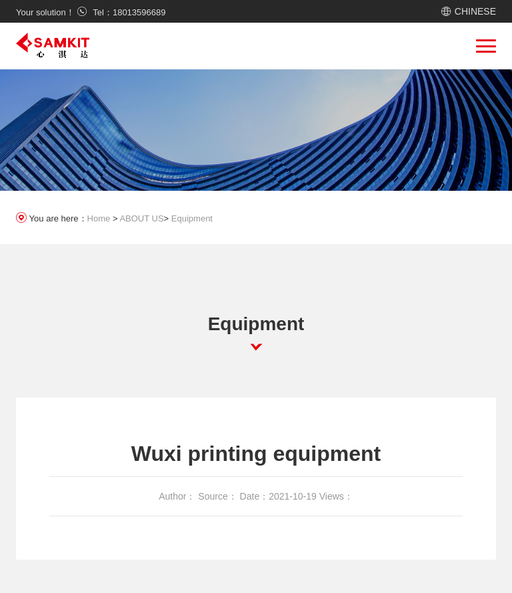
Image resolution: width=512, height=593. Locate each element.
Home (99, 218)
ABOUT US (141, 218)
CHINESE (475, 11)
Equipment (192, 218)
